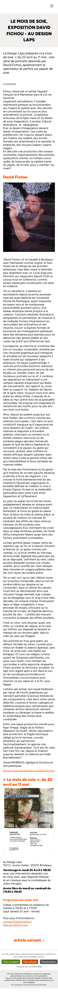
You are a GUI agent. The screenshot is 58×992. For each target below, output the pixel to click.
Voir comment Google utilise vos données (29, 984)
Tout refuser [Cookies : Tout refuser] (30, 961)
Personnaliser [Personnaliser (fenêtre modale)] (48, 961)
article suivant (29, 940)
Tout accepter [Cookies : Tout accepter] (11, 961)
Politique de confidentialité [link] (29, 966)
